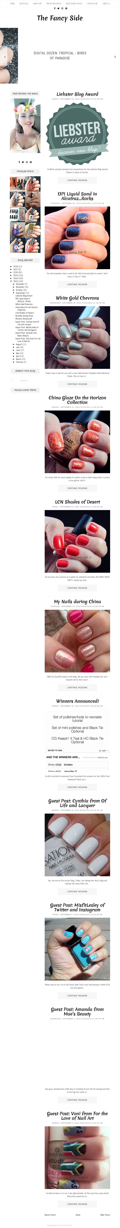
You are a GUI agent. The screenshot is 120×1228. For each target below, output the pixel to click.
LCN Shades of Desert (77, 502)
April (18, 356)
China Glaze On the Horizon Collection (77, 400)
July (18, 347)
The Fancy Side (60, 18)
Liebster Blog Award (77, 94)
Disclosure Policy (74, 3)
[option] (60, 56)
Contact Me (92, 3)
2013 (15, 281)
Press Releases (53, 3)
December (20, 284)
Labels (105, 3)
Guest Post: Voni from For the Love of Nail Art (77, 1116)
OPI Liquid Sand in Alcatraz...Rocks (77, 196)
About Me (37, 3)
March (19, 359)
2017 (15, 269)
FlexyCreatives (66, 1225)
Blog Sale (24, 3)
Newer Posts (50, 1214)
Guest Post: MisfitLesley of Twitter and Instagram (77, 907)
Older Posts (105, 1214)
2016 (15, 272)
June (18, 350)
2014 (15, 278)
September (21, 292)
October (19, 290)
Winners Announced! (77, 701)
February (20, 362)
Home (12, 3)
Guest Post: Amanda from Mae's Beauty (77, 1011)
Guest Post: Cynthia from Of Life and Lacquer (77, 803)
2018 (15, 266)
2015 (15, 275)
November (20, 286)
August (19, 344)
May (18, 353)
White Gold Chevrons (77, 298)
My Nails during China (77, 602)
